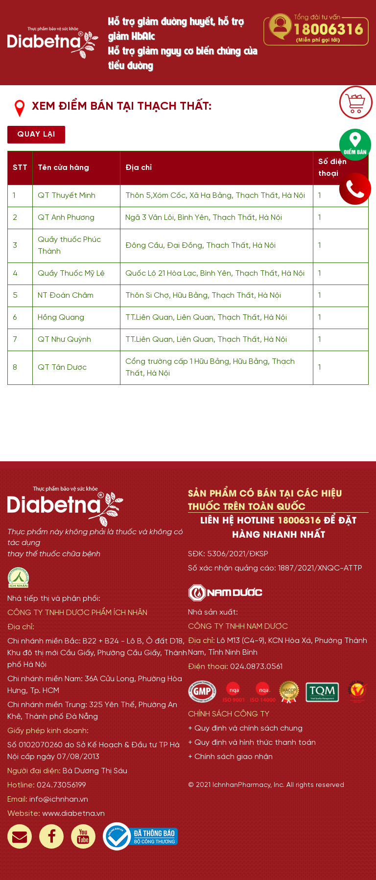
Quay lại (36, 134)
